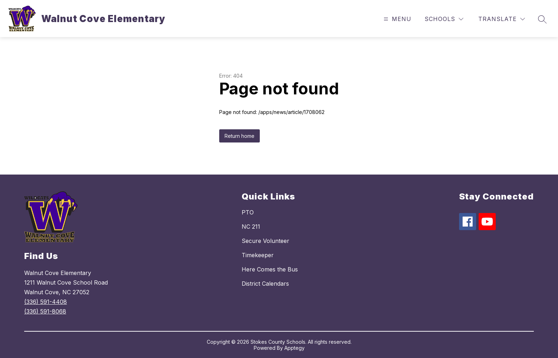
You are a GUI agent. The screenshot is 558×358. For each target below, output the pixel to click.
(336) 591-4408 (45, 301)
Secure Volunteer (265, 240)
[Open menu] (396, 19)
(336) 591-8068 (45, 311)
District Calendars (265, 283)
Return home (239, 136)
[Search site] (542, 19)
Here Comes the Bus (270, 269)
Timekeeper (258, 255)
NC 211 (251, 226)
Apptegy (294, 348)
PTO (248, 212)
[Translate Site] (502, 19)
